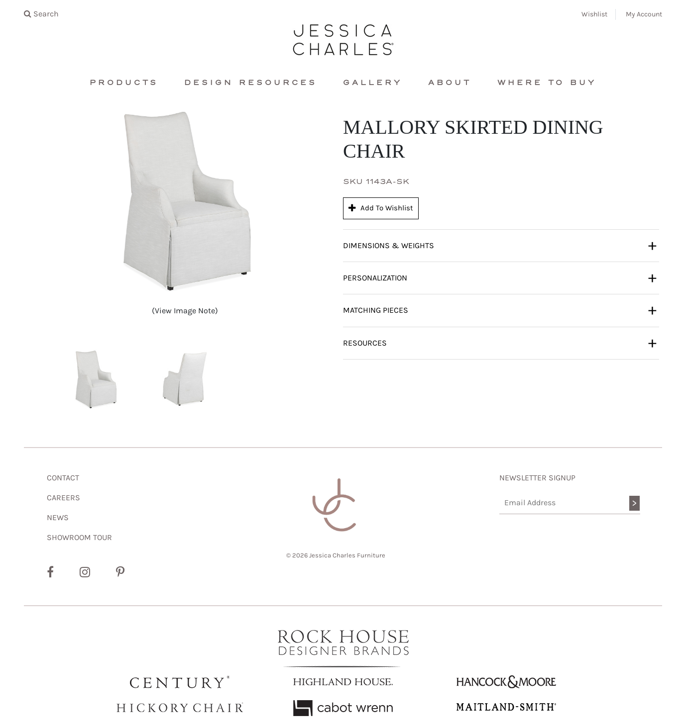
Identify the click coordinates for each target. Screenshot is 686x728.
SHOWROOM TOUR (79, 537)
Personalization (500, 277)
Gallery (372, 83)
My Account (644, 14)
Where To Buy (546, 83)
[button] (95, 380)
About (449, 83)
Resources (500, 342)
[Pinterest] (120, 572)
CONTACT (63, 477)
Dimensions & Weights (500, 245)
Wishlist (594, 14)
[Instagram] (85, 572)
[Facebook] (50, 572)
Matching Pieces (500, 309)
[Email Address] (569, 503)
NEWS (58, 517)
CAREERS (63, 497)
